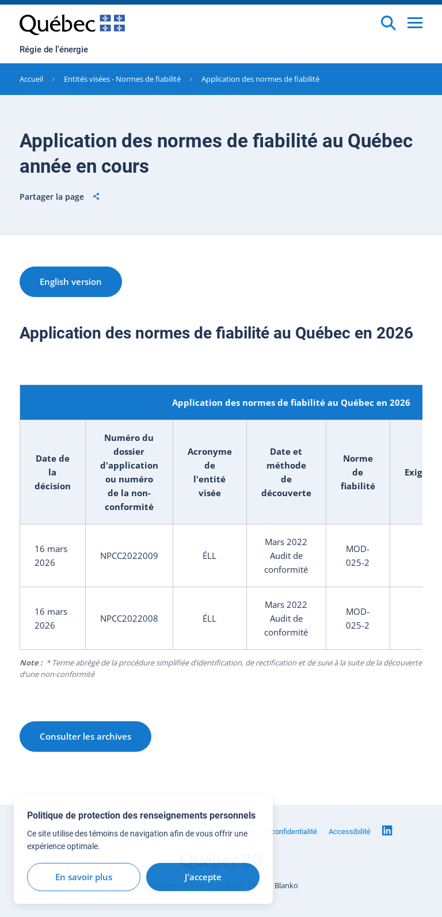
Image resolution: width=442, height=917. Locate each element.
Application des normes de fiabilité (260, 79)
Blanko (286, 885)
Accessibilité (350, 831)
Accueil (31, 79)
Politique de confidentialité (274, 831)
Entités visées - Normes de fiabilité (122, 79)
